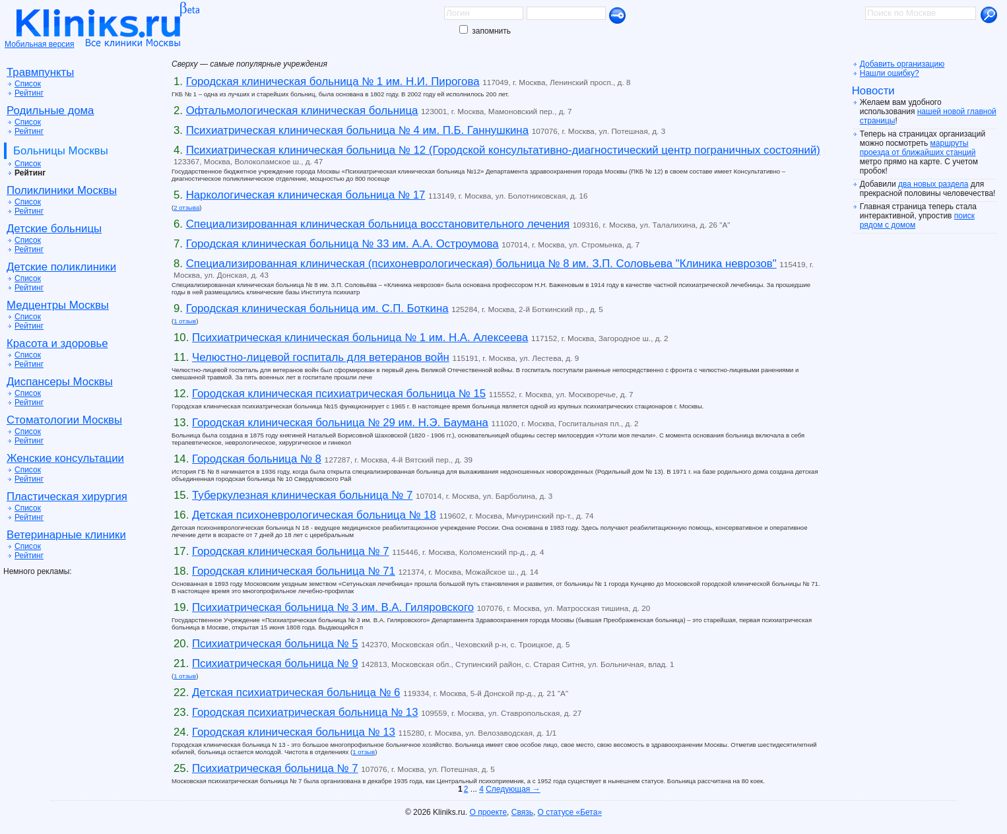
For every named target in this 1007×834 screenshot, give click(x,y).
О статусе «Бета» (570, 812)
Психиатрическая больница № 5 (275, 643)
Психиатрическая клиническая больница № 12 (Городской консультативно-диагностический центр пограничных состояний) (503, 150)
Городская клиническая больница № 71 (293, 571)
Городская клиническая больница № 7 (290, 551)
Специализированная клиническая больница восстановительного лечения (377, 224)
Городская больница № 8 (256, 459)
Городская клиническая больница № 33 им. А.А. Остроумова (342, 244)
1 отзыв (185, 321)
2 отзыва (186, 207)
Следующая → (513, 789)
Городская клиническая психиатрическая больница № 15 (339, 393)
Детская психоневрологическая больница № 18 (314, 515)
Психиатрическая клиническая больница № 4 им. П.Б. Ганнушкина (357, 130)
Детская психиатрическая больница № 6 (296, 692)
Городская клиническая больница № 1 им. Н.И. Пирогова (333, 81)
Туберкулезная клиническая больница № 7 (302, 495)
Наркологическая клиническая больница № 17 (306, 195)
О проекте (488, 812)
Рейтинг (29, 93)
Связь (522, 812)
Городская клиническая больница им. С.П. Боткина (317, 308)
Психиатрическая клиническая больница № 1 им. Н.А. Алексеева (360, 337)
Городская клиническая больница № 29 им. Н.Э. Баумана (340, 422)
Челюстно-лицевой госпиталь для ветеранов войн (320, 357)
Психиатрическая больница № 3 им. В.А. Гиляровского (333, 607)
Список (28, 83)
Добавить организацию (902, 64)
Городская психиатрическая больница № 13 (305, 712)
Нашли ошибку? (889, 73)
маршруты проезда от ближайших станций (918, 148)
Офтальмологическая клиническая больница (302, 110)
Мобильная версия (40, 44)
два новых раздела (933, 184)
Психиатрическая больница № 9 (275, 663)
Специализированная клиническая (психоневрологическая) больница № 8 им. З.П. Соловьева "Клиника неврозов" (481, 263)
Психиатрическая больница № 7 (275, 768)
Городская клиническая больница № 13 (293, 732)
